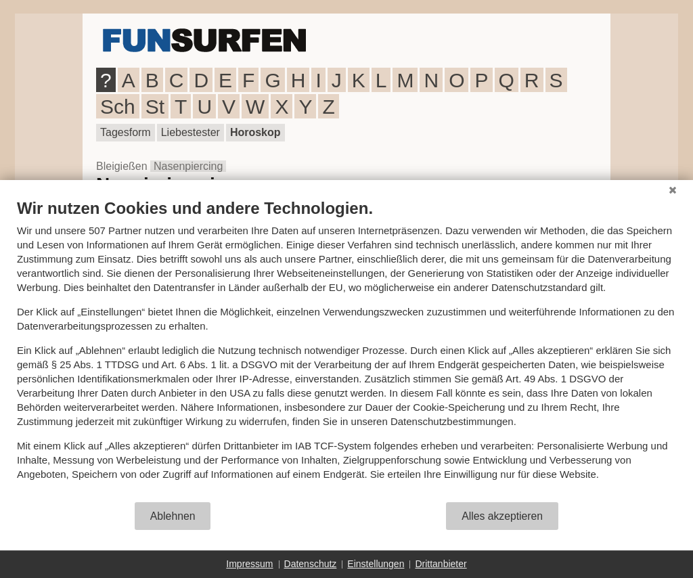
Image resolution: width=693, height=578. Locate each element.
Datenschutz (310, 563)
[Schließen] (673, 190)
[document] (346, 349)
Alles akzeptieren (502, 516)
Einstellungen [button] (375, 563)
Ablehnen (173, 516)
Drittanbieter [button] (440, 563)
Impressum (249, 563)
